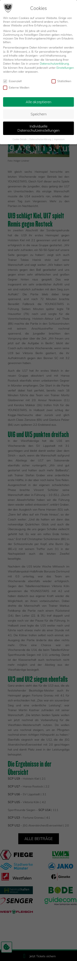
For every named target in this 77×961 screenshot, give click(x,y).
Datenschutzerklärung (54, 63)
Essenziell (12, 81)
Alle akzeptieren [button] (38, 101)
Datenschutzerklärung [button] (40, 139)
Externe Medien (16, 87)
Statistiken (61, 81)
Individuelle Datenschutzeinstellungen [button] (38, 128)
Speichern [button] (39, 114)
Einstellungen (65, 68)
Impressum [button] (59, 139)
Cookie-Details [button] (20, 139)
